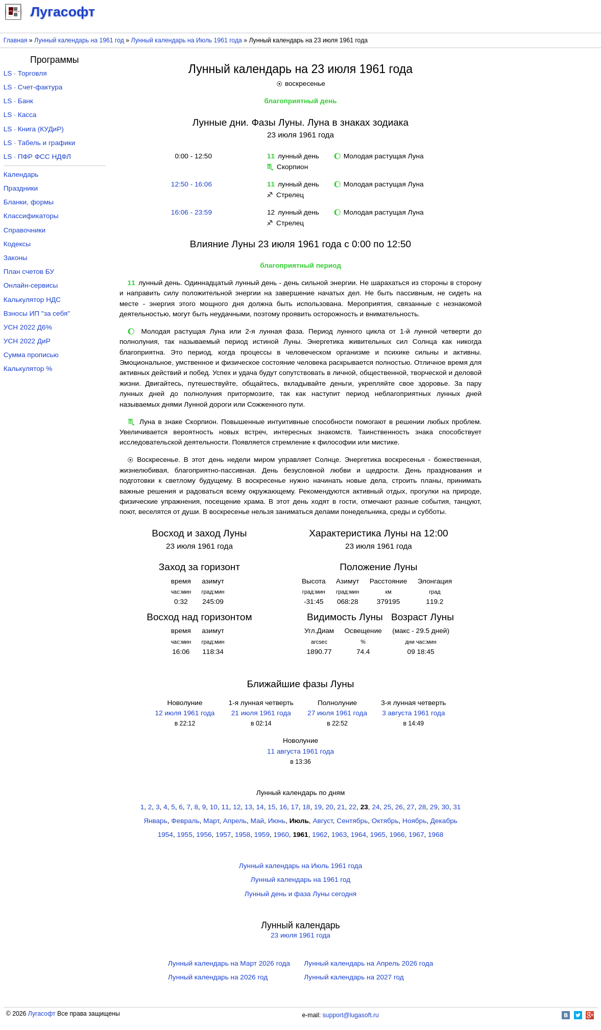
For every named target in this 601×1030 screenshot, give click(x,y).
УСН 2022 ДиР (27, 341)
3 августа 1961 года (413, 713)
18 (306, 807)
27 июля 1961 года (337, 713)
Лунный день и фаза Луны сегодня (300, 894)
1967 (416, 834)
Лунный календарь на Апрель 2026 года (368, 963)
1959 (262, 834)
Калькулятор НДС (32, 299)
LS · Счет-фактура (33, 87)
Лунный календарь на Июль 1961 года (186, 40)
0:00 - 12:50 (191, 156)
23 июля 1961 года (300, 935)
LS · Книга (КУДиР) (34, 129)
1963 (339, 834)
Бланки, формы (29, 202)
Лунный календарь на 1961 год (79, 40)
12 (237, 807)
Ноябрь (414, 821)
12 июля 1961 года (185, 713)
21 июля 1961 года (261, 713)
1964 (358, 834)
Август (322, 821)
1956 (203, 834)
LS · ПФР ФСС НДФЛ (37, 156)
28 (422, 807)
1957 (223, 834)
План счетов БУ (29, 271)
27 (410, 807)
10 (214, 807)
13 (248, 807)
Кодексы (17, 244)
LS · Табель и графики (40, 143)
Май (257, 821)
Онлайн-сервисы (31, 285)
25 (387, 807)
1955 (185, 834)
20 (329, 807)
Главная (16, 40)
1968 (435, 834)
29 (434, 807)
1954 (165, 834)
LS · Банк (18, 101)
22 (352, 807)
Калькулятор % (28, 368)
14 (260, 807)
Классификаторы (31, 216)
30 (445, 807)
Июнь (277, 821)
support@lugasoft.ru (351, 1015)
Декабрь (444, 821)
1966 (396, 834)
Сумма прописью (31, 355)
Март (211, 821)
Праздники (21, 188)
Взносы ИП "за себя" (37, 313)
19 (318, 807)
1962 (319, 834)
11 (225, 807)
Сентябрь (352, 821)
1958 (242, 834)
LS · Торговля (25, 73)
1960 (281, 834)
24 (375, 807)
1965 (378, 834)
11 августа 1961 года (300, 751)
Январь (155, 821)
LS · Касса (20, 115)
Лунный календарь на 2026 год (218, 977)
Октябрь (385, 821)
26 (399, 807)
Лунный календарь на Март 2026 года (229, 963)
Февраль (185, 821)
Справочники (24, 230)
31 (457, 807)
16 (283, 807)
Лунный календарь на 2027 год (353, 977)
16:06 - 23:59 (191, 212)
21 (341, 807)
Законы (16, 258)
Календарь (21, 174)
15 (271, 807)
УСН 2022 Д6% (28, 327)
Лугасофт (42, 1013)
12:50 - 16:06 (191, 184)
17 (295, 807)
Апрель (235, 821)
